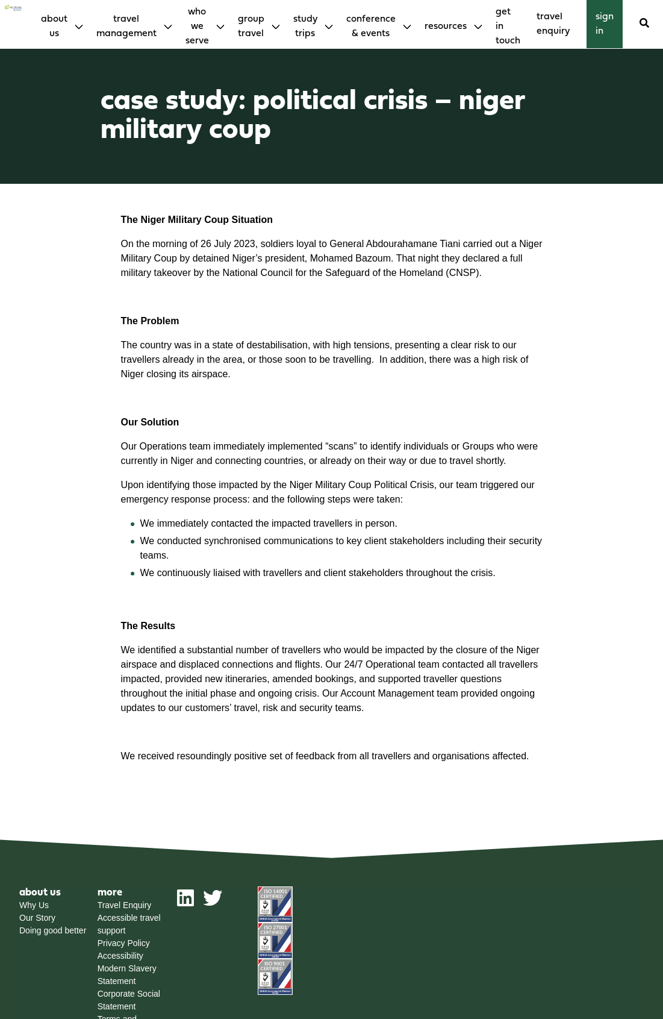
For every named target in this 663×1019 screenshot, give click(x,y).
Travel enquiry (553, 24)
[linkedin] (185, 903)
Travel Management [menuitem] (126, 26)
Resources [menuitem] (446, 26)
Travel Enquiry (125, 905)
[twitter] (212, 903)
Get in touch (508, 26)
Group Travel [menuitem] (251, 26)
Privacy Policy (124, 943)
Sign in (605, 24)
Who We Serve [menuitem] (197, 26)
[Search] (644, 24)
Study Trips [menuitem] (305, 26)
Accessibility (120, 956)
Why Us (34, 905)
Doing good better (52, 930)
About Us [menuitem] (54, 26)
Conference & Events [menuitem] (371, 26)
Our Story (37, 918)
